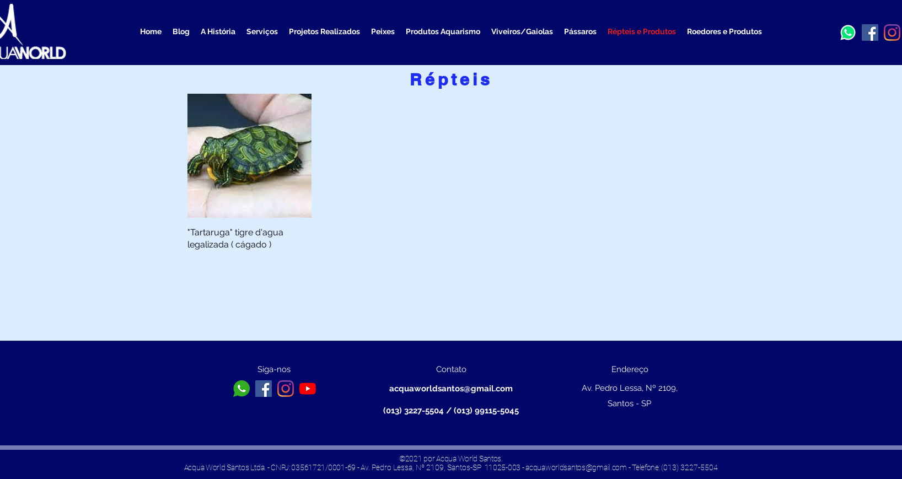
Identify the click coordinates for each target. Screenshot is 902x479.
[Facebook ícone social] (870, 32)
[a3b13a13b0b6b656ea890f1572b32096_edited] (848, 32)
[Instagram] (892, 32)
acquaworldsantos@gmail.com (451, 389)
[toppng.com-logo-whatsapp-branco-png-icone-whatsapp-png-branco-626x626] (241, 388)
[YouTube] (307, 388)
